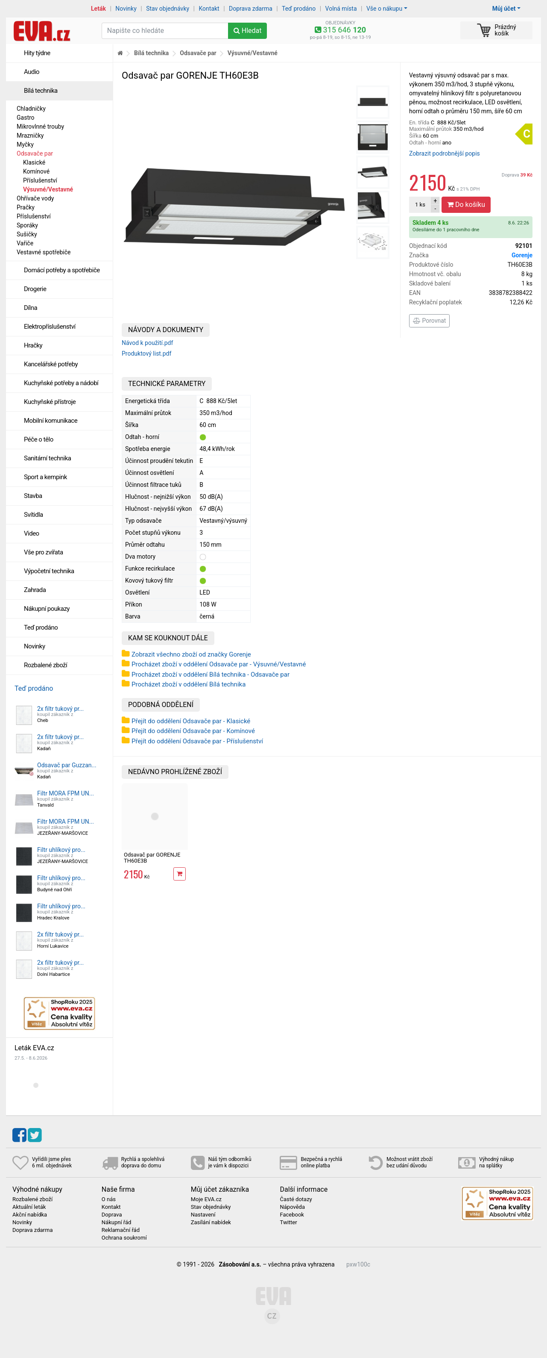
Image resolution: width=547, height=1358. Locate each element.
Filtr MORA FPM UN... (65, 793)
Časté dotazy (296, 1199)
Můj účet (504, 8)
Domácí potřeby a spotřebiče (62, 270)
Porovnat (429, 320)
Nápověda (292, 1207)
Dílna (30, 308)
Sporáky (27, 225)
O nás (109, 1199)
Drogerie (35, 289)
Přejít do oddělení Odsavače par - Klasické (191, 721)
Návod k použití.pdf (147, 342)
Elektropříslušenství (50, 326)
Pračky (26, 207)
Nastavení (203, 1215)
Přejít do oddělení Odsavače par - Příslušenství (197, 741)
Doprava (517, 175)
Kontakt (209, 8)
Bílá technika (41, 90)
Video (31, 533)
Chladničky (31, 108)
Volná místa (341, 8)
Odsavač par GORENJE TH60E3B (152, 857)
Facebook (292, 1215)
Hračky (33, 345)
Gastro (26, 117)
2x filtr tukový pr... (60, 708)
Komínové (36, 171)
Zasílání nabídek (211, 1222)
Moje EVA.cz (206, 1199)
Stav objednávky (167, 8)
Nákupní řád (117, 1222)
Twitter (288, 1222)
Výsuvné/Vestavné (48, 189)
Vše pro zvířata (43, 552)
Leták (98, 8)
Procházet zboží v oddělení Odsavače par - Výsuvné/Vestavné (219, 664)
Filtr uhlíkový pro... (61, 849)
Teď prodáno (299, 8)
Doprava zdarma (250, 8)
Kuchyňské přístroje (50, 402)
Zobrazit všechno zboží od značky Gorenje (191, 654)
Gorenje (522, 255)
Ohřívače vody (35, 198)
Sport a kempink (45, 477)
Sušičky (27, 234)
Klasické (34, 162)
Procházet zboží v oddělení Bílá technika (189, 684)
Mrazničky (30, 135)
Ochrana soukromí (124, 1238)
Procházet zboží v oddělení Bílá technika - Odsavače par (211, 674)
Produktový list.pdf (146, 353)
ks (420, 204)
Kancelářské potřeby (51, 364)
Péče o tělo (38, 439)
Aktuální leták (29, 1207)
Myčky (25, 144)
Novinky (126, 8)
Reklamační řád (121, 1230)
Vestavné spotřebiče (43, 252)
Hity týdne (37, 53)
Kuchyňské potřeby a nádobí (61, 383)
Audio (31, 72)
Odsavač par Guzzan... (67, 765)
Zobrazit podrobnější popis (444, 153)
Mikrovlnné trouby (40, 126)
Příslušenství (40, 180)
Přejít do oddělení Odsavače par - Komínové (193, 731)
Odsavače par (35, 153)
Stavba (33, 496)
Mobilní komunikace (50, 420)
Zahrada (35, 590)
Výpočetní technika (49, 571)
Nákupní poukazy (47, 609)
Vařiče (25, 243)
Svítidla (33, 514)
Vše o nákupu (384, 8)
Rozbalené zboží (45, 665)
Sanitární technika (47, 458)
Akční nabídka (29, 1215)
